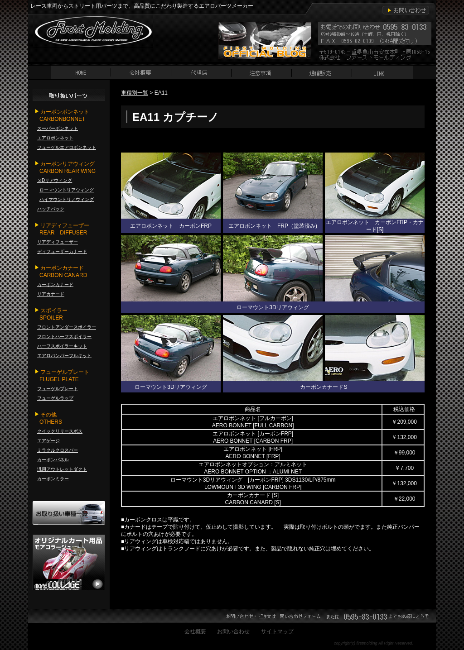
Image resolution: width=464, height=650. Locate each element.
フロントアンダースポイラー (66, 327)
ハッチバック (50, 208)
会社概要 (195, 631)
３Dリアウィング (54, 180)
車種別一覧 (134, 93)
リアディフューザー (57, 241)
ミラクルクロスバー (57, 450)
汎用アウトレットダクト (62, 469)
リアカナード (50, 294)
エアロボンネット (55, 137)
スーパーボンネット (57, 128)
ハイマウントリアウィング (66, 199)
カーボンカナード (55, 284)
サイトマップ (277, 631)
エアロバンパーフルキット (64, 355)
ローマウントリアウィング (66, 189)
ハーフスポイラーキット (62, 346)
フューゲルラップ (55, 398)
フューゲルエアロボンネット (66, 147)
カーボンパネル (53, 459)
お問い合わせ (233, 631)
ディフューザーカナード (62, 251)
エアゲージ (48, 440)
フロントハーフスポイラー (64, 336)
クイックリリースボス (59, 431)
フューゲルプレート (57, 388)
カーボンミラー (53, 478)
